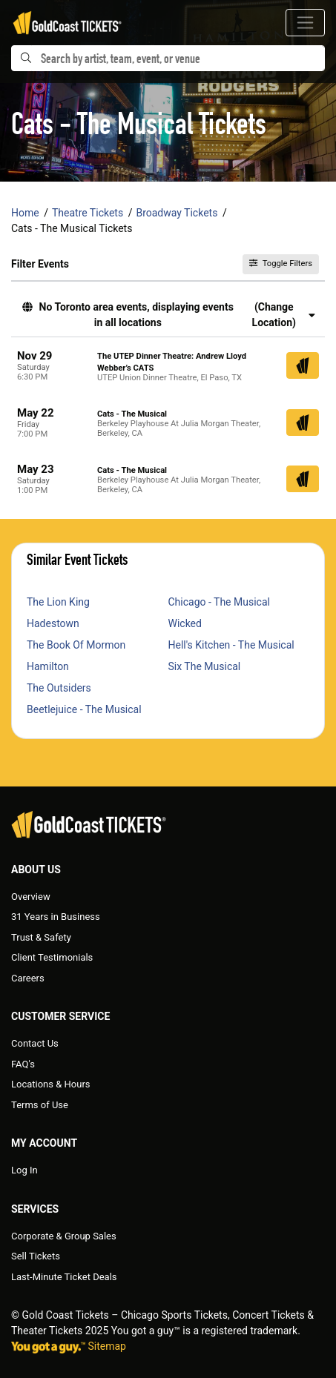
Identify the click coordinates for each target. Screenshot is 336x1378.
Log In (24, 1170)
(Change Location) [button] (283, 314)
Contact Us (35, 1043)
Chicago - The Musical (219, 602)
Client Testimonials (52, 957)
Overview (30, 896)
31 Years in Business (55, 916)
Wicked (185, 623)
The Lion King (58, 602)
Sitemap (106, 1346)
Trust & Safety (41, 937)
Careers (28, 978)
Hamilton (48, 666)
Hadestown (53, 623)
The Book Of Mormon (76, 645)
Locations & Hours (50, 1084)
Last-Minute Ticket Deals (64, 1276)
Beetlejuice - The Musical (84, 709)
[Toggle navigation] (305, 22)
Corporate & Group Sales (63, 1236)
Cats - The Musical (132, 414)
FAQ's (23, 1064)
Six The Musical (204, 666)
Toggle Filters (280, 263)
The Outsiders (59, 688)
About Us (36, 869)
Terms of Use (39, 1104)
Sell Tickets (35, 1256)
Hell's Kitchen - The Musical (231, 645)
